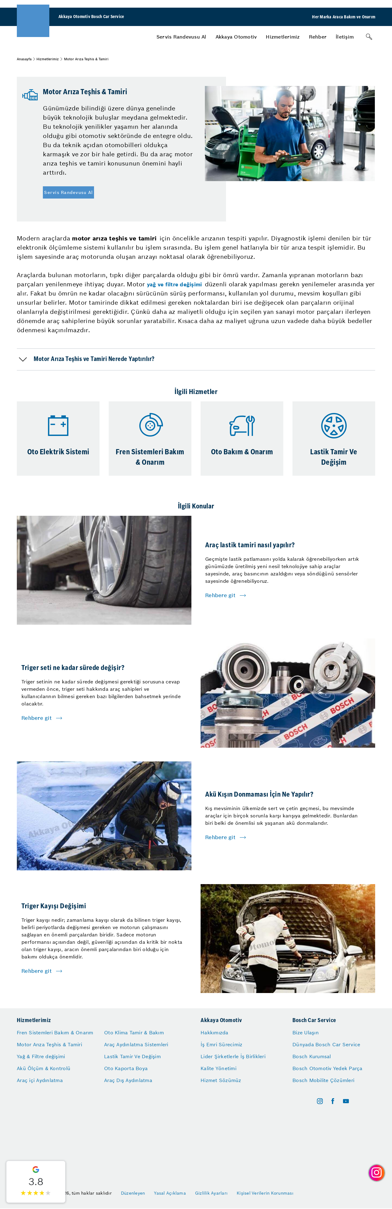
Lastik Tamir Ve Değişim (132, 1056)
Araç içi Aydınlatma (40, 1080)
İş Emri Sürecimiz (221, 1044)
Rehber (318, 37)
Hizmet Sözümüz (221, 1080)
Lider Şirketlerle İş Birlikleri (233, 1056)
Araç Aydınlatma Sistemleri (136, 1044)
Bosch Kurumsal (311, 1056)
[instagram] (319, 1101)
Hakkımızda (214, 1032)
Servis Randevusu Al (181, 37)
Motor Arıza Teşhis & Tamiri (49, 1044)
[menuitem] (181, 36)
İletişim (345, 37)
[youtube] (345, 1101)
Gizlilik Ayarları (211, 1193)
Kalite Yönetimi (218, 1068)
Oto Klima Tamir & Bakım (134, 1032)
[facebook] (332, 1101)
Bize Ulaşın (305, 1032)
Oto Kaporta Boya (126, 1068)
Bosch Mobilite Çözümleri (323, 1080)
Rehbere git (220, 595)
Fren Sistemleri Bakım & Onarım (55, 1032)
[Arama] (369, 37)
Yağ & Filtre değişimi (41, 1056)
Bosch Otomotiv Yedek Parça (327, 1068)
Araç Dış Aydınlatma (128, 1080)
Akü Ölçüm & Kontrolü (43, 1068)
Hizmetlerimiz (283, 37)
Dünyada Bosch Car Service (326, 1044)
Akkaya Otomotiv (236, 37)
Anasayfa (24, 59)
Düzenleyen (133, 1193)
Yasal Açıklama (170, 1193)
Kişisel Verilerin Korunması (265, 1193)
